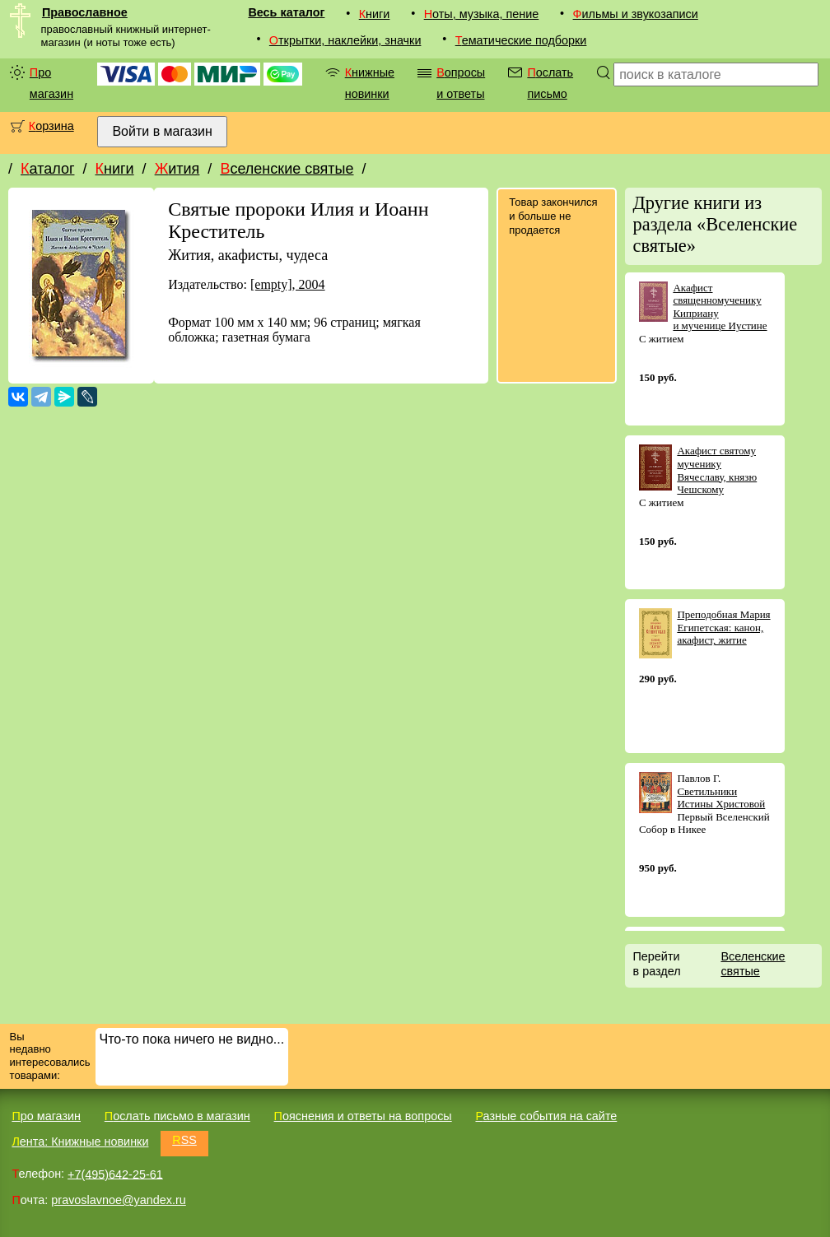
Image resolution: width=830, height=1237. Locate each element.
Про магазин (51, 83)
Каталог (47, 168)
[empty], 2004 (287, 284)
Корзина (51, 126)
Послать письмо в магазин (177, 1116)
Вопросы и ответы (460, 83)
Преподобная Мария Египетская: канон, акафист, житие (723, 627)
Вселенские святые (286, 168)
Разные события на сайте (546, 1116)
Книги (374, 14)
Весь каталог (286, 12)
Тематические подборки (521, 40)
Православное (85, 12)
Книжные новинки (369, 83)
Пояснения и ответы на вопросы (363, 1116)
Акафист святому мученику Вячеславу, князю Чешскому (717, 469)
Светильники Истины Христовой (721, 798)
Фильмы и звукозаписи (635, 14)
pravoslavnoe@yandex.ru (118, 1200)
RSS (184, 1139)
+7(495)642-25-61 (115, 1173)
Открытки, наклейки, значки (345, 40)
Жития (177, 168)
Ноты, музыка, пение (481, 14)
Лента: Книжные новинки (80, 1141)
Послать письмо (550, 83)
